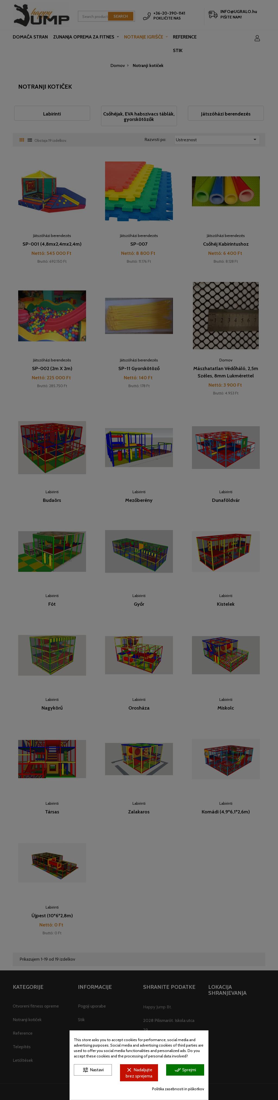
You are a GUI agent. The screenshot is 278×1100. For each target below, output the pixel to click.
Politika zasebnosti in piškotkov (178, 1088)
